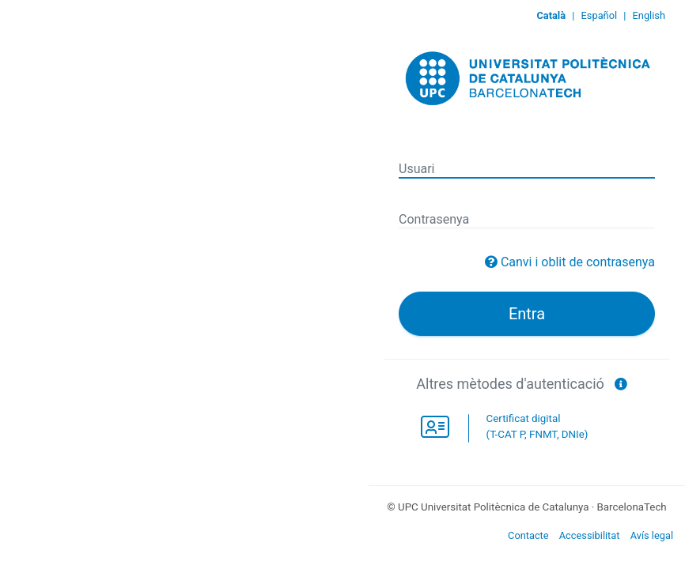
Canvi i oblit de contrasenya (578, 261)
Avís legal (651, 535)
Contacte (528, 535)
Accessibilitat (589, 535)
